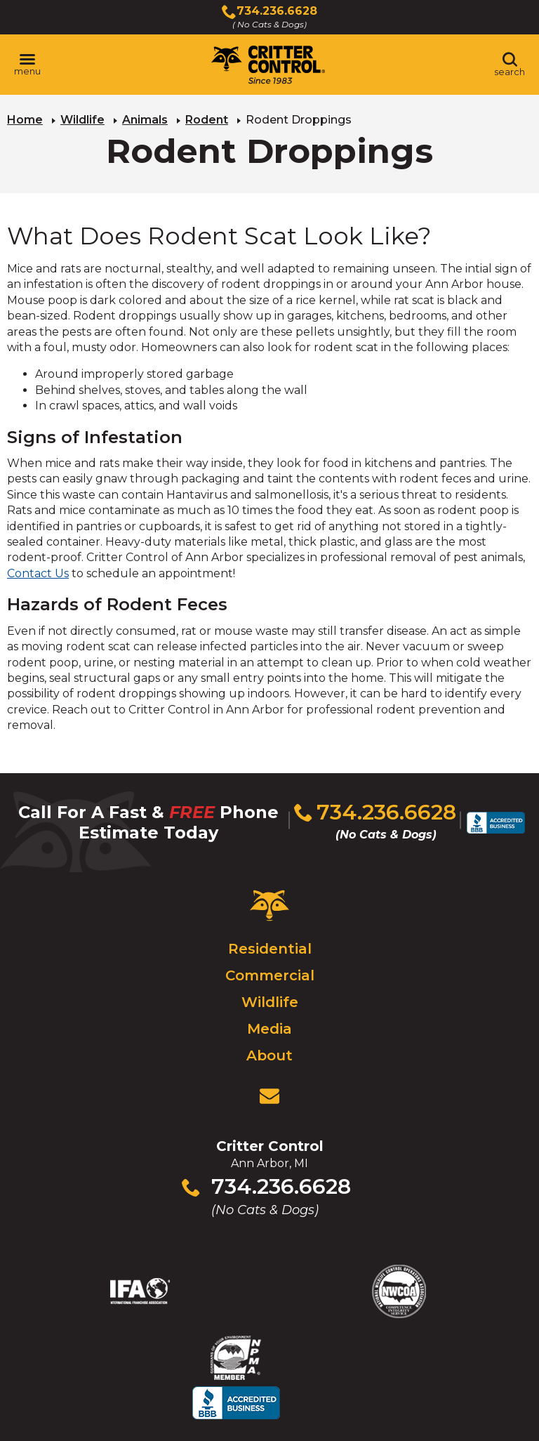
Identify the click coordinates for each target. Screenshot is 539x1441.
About (269, 1050)
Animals (145, 119)
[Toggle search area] (509, 64)
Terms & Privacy (384, 1402)
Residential (270, 943)
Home (25, 119)
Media (269, 1023)
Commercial (269, 970)
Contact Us (38, 573)
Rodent (206, 119)
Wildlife (82, 119)
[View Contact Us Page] (269, 1091)
